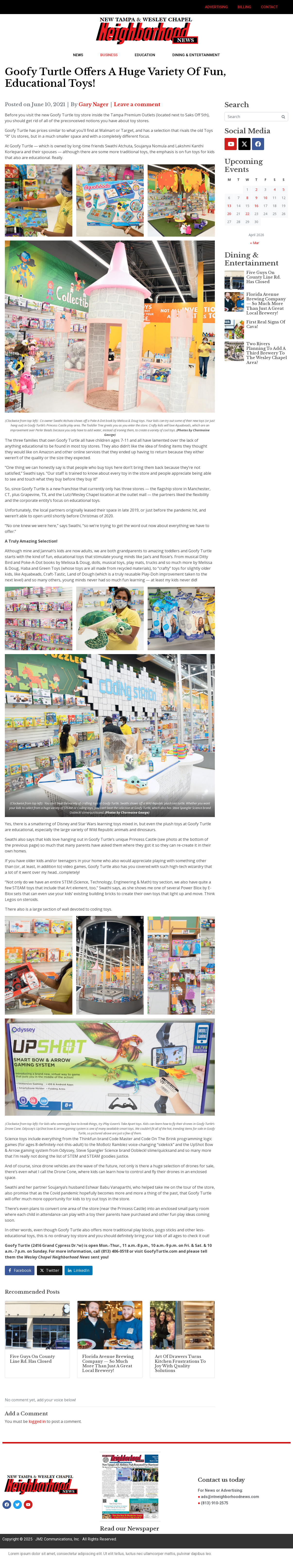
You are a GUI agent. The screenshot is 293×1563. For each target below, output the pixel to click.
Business (108, 55)
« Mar (254, 242)
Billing (244, 7)
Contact (269, 7)
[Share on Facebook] (19, 1270)
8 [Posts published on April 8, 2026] (247, 197)
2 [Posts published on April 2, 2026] (256, 189)
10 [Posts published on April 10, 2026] (265, 197)
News (78, 55)
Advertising (216, 7)
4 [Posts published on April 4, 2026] (275, 189)
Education (145, 55)
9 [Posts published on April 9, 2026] (256, 197)
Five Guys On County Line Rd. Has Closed (263, 277)
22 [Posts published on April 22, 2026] (247, 213)
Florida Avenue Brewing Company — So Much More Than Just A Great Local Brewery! (266, 303)
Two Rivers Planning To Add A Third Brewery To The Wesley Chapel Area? (266, 353)
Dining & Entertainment (196, 55)
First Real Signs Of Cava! (265, 324)
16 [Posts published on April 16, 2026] (256, 205)
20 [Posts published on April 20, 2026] (229, 213)
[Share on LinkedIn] (78, 1270)
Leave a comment (137, 104)
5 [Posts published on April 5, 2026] (284, 189)
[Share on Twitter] (49, 1270)
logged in (37, 1421)
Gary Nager (94, 104)
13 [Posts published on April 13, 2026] (229, 205)
